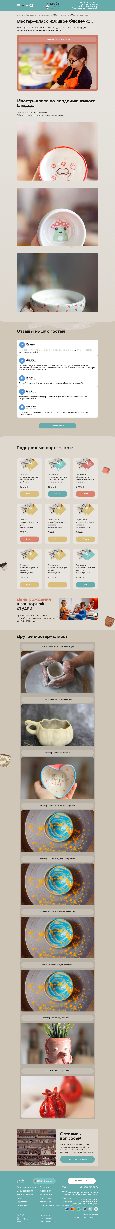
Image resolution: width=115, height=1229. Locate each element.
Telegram (88, 1152)
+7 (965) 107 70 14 (89, 3)
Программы (31, 15)
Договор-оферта (91, 1214)
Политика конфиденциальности (85, 1217)
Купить (29, 494)
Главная (20, 15)
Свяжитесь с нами (77, 1159)
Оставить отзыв (57, 426)
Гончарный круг (45, 15)
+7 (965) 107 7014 (70, 1150)
